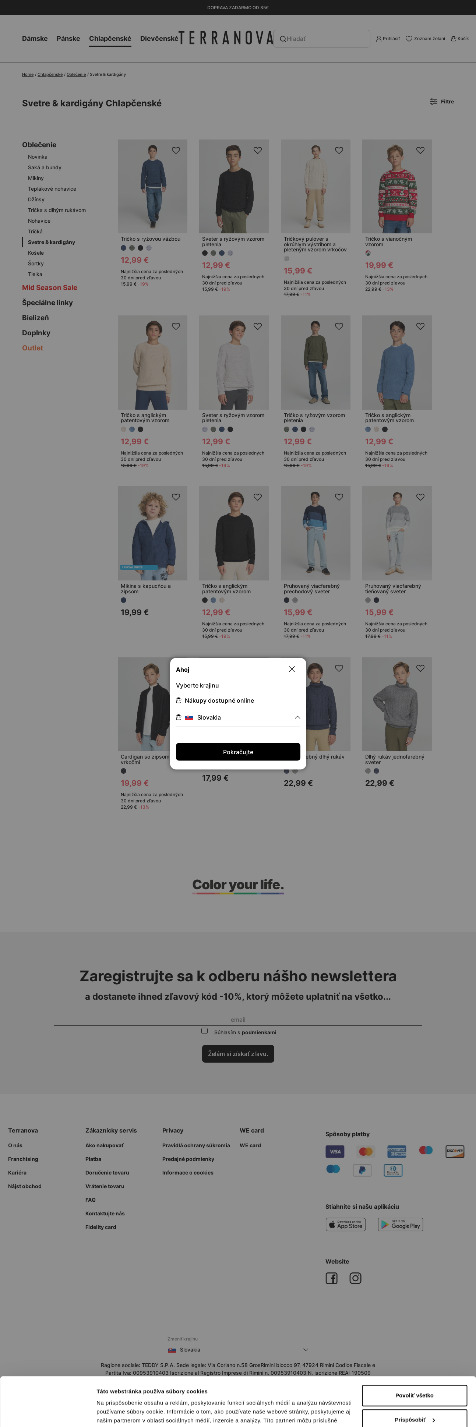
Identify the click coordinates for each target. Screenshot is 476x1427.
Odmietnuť (414, 1398)
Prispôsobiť (415, 1373)
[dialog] (238, 713)
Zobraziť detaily (117, 1412)
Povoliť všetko (414, 1349)
